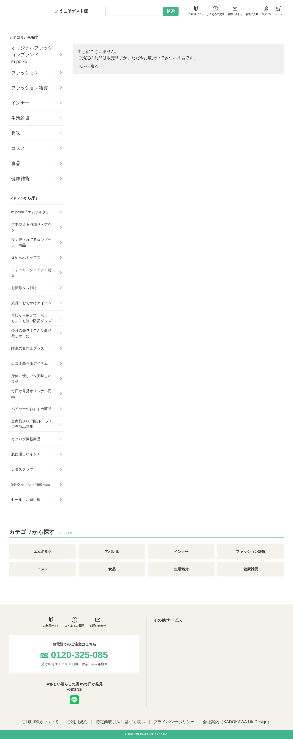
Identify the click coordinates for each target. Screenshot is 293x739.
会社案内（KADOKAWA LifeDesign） (237, 722)
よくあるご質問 (215, 11)
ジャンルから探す (23, 198)
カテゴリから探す (23, 37)
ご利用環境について (40, 722)
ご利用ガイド (195, 11)
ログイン (266, 11)
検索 (171, 11)
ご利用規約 (77, 722)
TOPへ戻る (88, 66)
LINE (74, 699)
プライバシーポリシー (174, 722)
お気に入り (252, 11)
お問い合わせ (235, 11)
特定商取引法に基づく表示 (120, 722)
